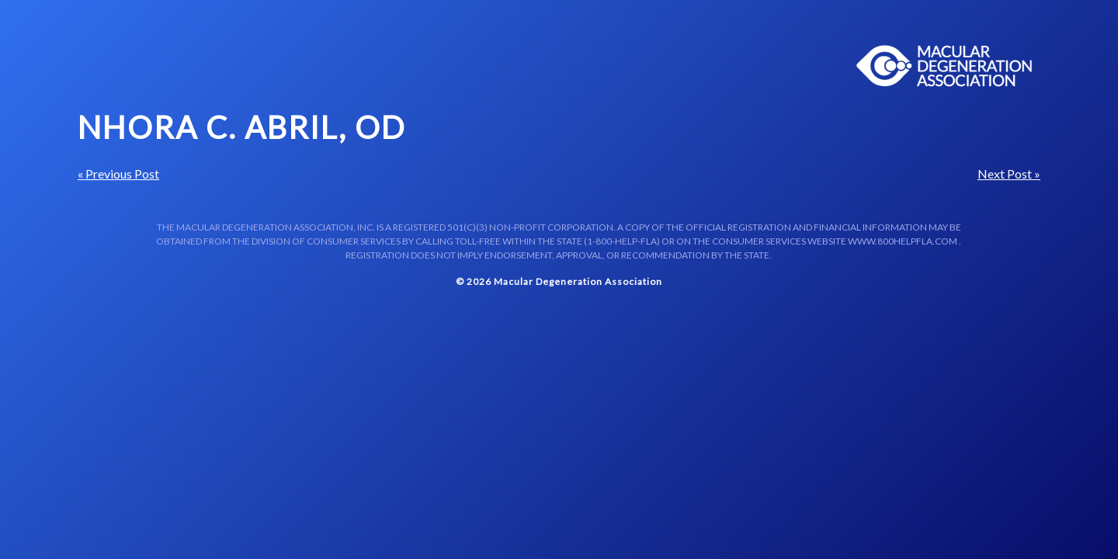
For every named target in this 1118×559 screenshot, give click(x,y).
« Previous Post (118, 173)
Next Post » (1008, 173)
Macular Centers (945, 66)
